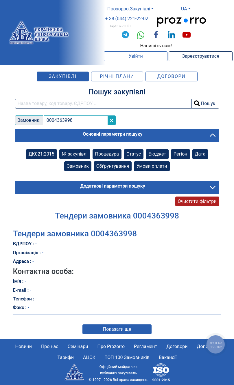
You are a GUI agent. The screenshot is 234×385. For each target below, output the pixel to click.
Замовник (78, 166)
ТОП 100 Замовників (127, 357)
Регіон (180, 154)
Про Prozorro (111, 346)
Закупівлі (62, 76)
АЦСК (89, 357)
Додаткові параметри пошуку (112, 186)
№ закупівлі (75, 154)
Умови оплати (152, 166)
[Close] (112, 120)
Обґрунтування (112, 166)
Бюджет (157, 154)
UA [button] (184, 9)
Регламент (145, 346)
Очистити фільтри (197, 201)
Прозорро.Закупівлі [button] (128, 9)
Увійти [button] (136, 56)
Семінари (78, 346)
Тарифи (66, 357)
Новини (23, 346)
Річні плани (117, 76)
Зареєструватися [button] (200, 56)
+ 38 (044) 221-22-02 (126, 18)
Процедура (107, 154)
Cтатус (133, 154)
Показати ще (117, 329)
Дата (200, 154)
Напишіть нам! (156, 45)
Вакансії (167, 357)
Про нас (49, 346)
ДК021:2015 (41, 154)
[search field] (103, 104)
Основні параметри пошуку (112, 134)
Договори (171, 76)
